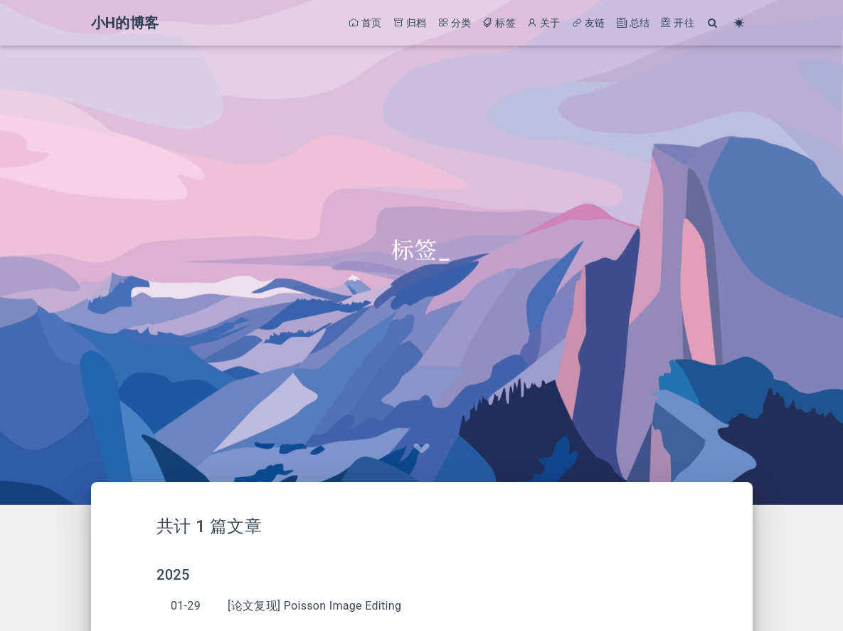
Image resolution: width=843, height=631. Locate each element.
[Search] (713, 23)
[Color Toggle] (739, 23)
